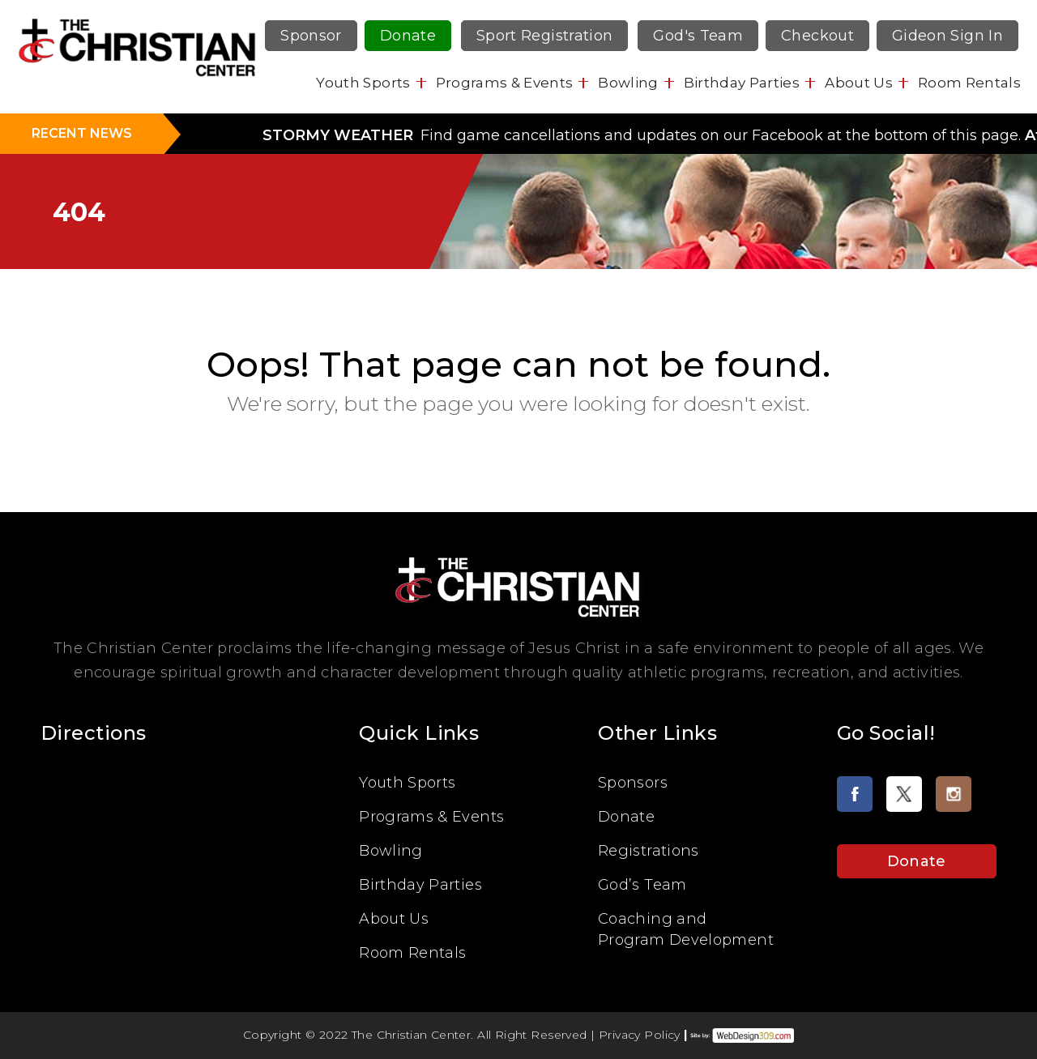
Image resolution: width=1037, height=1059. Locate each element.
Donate (408, 36)
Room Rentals (969, 83)
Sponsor (311, 36)
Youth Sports (363, 83)
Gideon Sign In (947, 36)
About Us (859, 83)
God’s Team (642, 885)
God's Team (698, 36)
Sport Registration (544, 36)
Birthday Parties (742, 83)
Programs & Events (505, 83)
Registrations (648, 851)
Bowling (628, 83)
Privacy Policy (640, 1034)
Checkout (817, 36)
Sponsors (633, 783)
